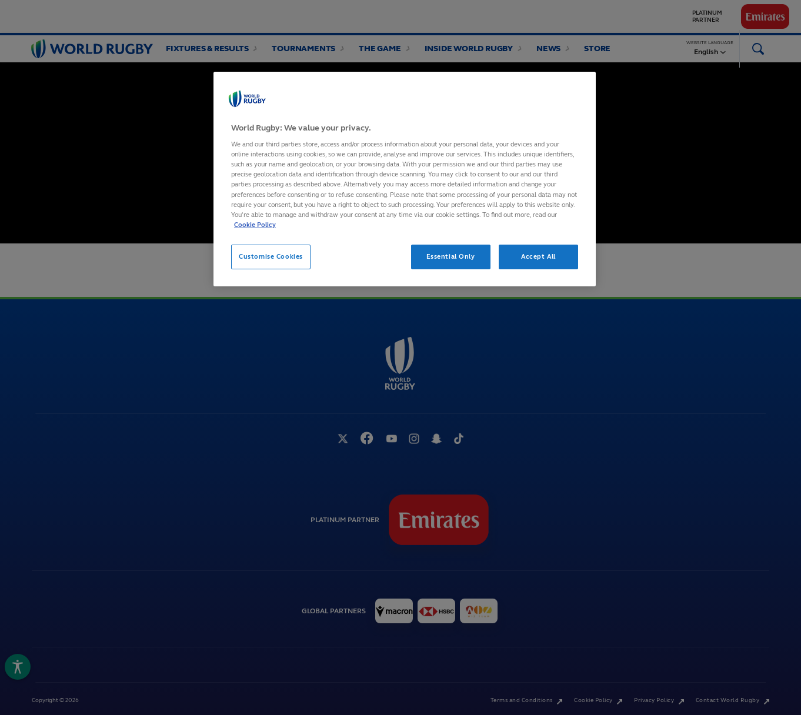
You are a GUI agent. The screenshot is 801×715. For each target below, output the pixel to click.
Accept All (538, 256)
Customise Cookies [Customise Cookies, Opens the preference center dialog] (271, 256)
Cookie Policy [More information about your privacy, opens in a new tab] (255, 224)
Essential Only (450, 256)
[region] (404, 179)
